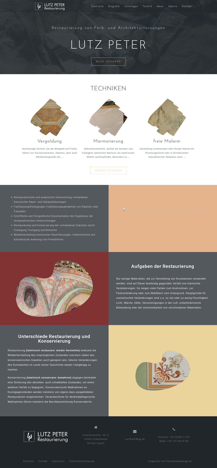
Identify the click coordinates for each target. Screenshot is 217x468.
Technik (147, 6)
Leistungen (131, 6)
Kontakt (187, 6)
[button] (108, 170)
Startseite (97, 6)
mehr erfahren (108, 63)
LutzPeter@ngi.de (135, 439)
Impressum (58, 461)
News (160, 6)
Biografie (114, 6)
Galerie (172, 6)
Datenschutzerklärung (81, 461)
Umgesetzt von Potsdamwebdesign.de (170, 461)
